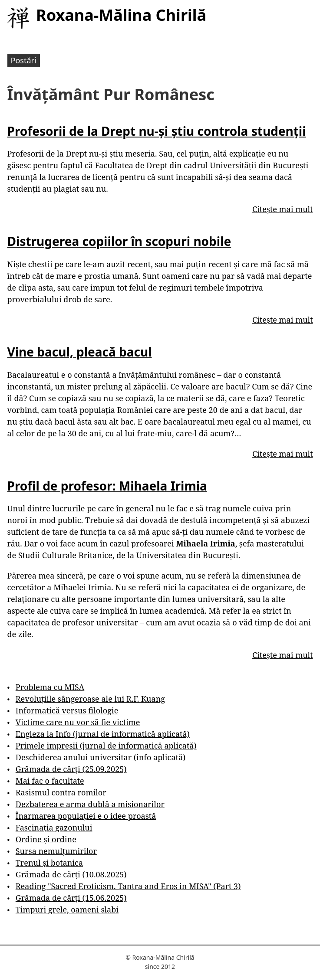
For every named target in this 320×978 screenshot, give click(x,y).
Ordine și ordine (46, 839)
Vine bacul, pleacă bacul (79, 351)
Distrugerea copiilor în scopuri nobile (119, 241)
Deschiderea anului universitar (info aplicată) (100, 757)
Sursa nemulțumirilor (56, 851)
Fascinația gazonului (54, 827)
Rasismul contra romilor (61, 792)
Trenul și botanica (49, 862)
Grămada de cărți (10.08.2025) (71, 874)
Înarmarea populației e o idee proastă (86, 816)
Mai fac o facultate (50, 780)
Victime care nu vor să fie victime (78, 722)
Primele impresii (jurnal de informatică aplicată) (106, 745)
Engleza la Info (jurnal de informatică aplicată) (103, 734)
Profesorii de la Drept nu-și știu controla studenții (156, 131)
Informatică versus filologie (67, 710)
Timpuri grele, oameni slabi (67, 909)
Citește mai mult (282, 209)
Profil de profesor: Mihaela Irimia (107, 486)
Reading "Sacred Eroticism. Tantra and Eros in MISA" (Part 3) (128, 886)
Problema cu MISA (50, 687)
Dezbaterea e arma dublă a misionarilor (90, 804)
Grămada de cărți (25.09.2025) (71, 769)
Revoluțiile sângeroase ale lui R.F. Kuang (90, 698)
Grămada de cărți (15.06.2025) (71, 898)
